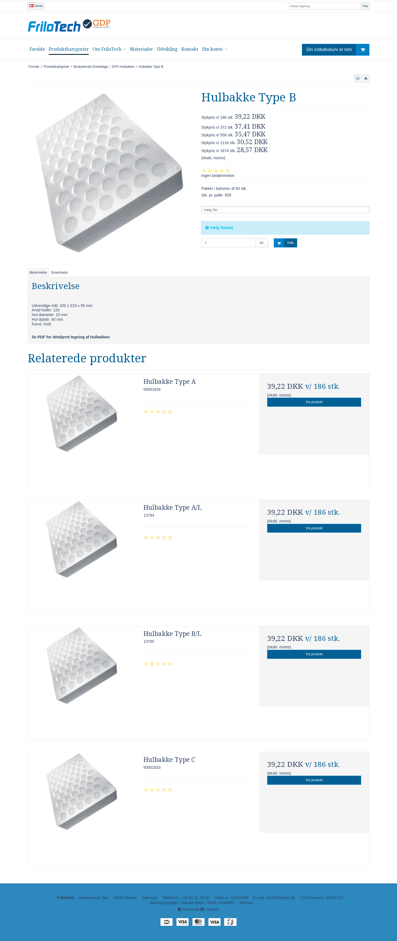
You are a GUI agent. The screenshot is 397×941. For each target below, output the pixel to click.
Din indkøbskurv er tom (338, 49)
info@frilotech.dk (280, 898)
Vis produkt (314, 402)
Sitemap (246, 902)
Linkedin (209, 909)
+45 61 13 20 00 (195, 898)
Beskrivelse (38, 272)
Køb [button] (284, 243)
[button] (357, 78)
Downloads (59, 272)
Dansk (36, 5)
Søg (365, 5)
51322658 (239, 898)
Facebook (188, 909)
